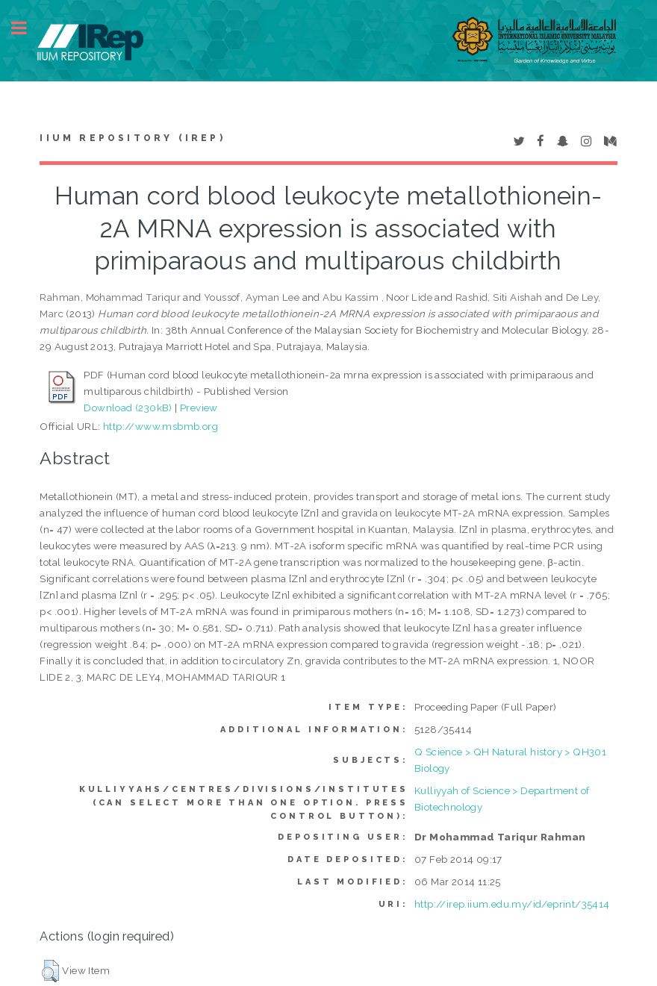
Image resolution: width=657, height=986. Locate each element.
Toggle (27, 28)
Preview (199, 408)
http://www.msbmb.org (160, 426)
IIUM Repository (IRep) (132, 138)
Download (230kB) (128, 408)
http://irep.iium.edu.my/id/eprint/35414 (512, 904)
